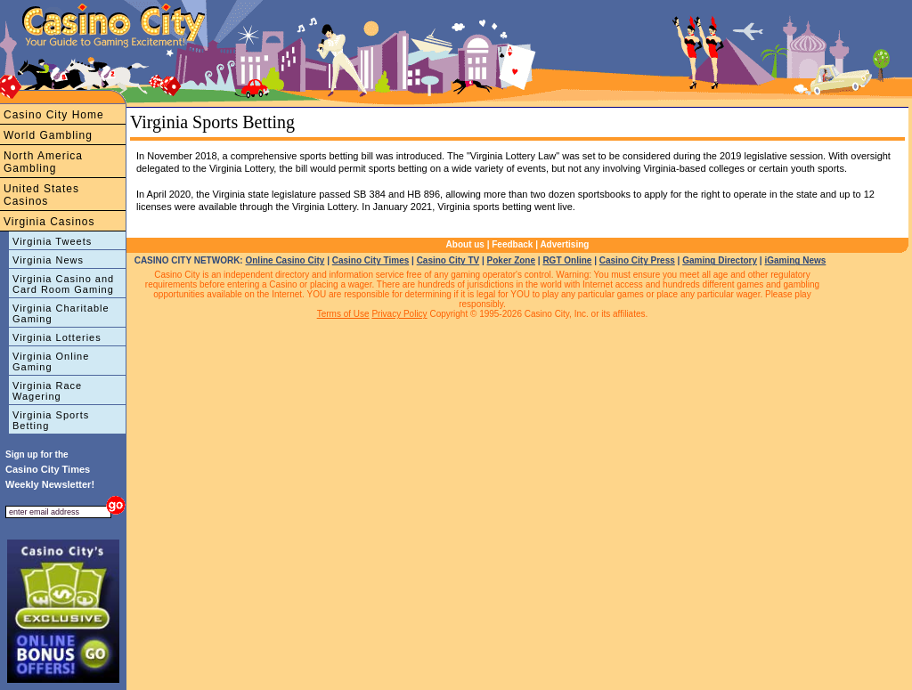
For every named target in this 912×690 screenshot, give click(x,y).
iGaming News (795, 260)
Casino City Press (637, 260)
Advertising (564, 244)
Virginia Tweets (52, 241)
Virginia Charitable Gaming (61, 313)
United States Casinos (41, 195)
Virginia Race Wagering (47, 391)
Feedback (512, 244)
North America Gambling (43, 162)
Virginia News (48, 260)
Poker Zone (511, 260)
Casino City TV (448, 260)
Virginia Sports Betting (50, 420)
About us (465, 244)
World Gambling (48, 135)
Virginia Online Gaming (50, 361)
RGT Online (566, 260)
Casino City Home (54, 115)
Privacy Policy (399, 314)
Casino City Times (371, 260)
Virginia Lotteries (57, 337)
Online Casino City (284, 260)
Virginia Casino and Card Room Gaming (63, 284)
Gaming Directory (719, 260)
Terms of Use (343, 314)
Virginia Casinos (49, 221)
